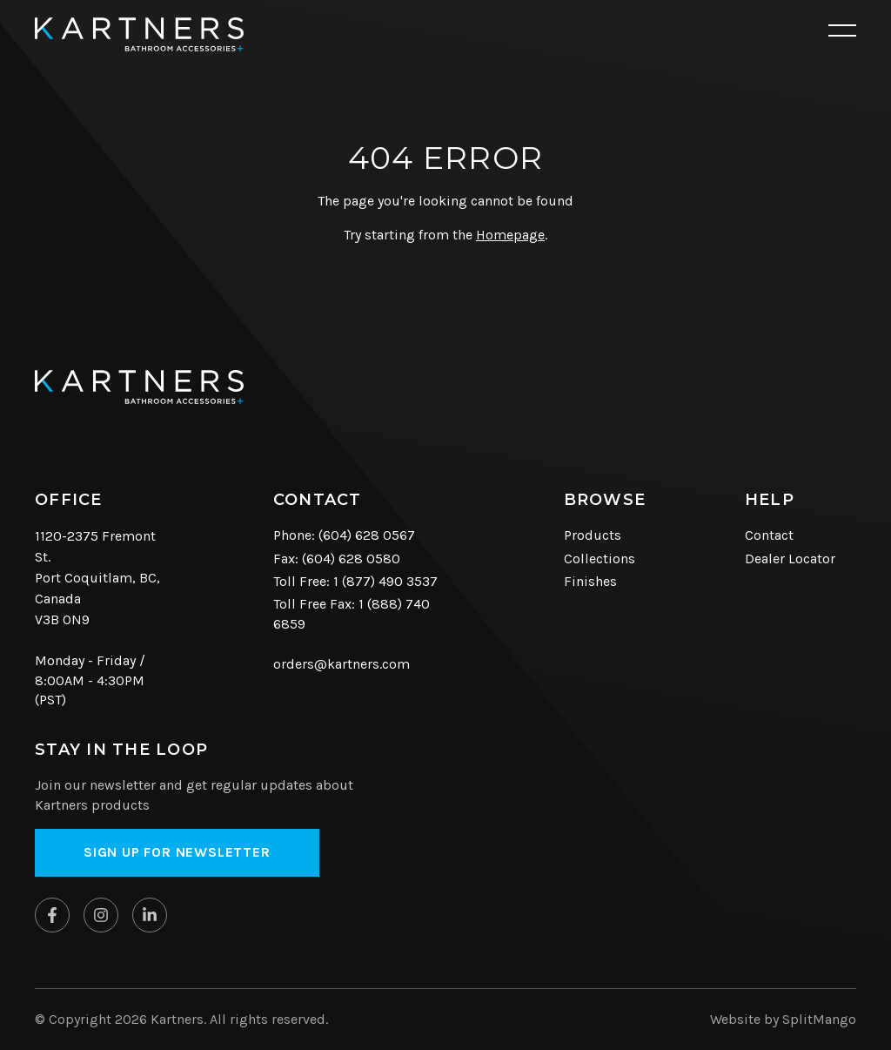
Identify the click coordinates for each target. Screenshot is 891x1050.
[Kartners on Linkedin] (149, 915)
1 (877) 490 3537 (385, 581)
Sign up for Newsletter (177, 852)
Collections (599, 558)
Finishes (590, 581)
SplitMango (819, 1019)
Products (592, 535)
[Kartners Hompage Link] (139, 34)
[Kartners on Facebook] (52, 915)
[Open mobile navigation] (842, 31)
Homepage (510, 234)
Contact (769, 535)
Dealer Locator (790, 558)
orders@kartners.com (341, 664)
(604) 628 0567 (366, 535)
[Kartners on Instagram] (101, 915)
